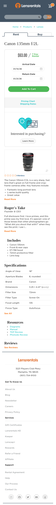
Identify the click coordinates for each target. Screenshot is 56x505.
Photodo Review (19, 335)
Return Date (28, 74)
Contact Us (11, 489)
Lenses (40, 27)
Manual (14, 329)
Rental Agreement (15, 472)
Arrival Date (28, 64)
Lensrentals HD (13, 431)
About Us (10, 389)
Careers (9, 406)
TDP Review (16, 332)
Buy (40, 34)
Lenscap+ (10, 442)
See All (8, 313)
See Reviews (11, 347)
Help (7, 478)
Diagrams (15, 327)
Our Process (11, 484)
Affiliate (9, 459)
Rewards (9, 448)
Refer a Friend (12, 453)
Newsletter (11, 401)
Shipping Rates (28, 104)
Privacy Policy (12, 412)
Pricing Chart (28, 101)
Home (15, 27)
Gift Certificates (13, 425)
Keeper (9, 436)
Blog (7, 395)
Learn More (28, 141)
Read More (10, 199)
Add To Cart (29, 89)
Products (27, 27)
